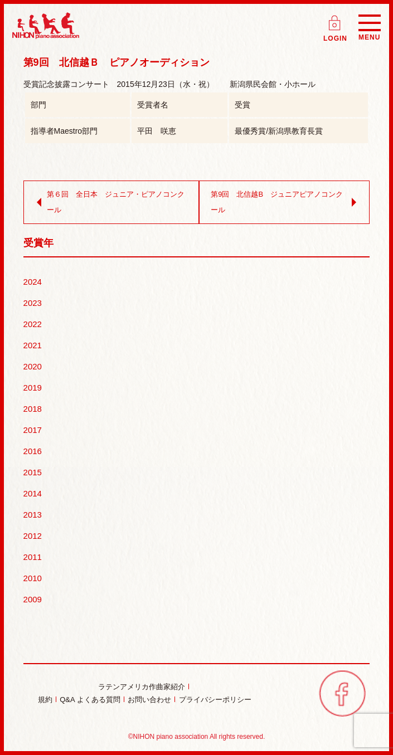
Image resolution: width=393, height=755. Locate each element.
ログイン (335, 19)
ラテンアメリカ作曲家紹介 (141, 687)
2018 (32, 408)
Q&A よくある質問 (90, 699)
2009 (32, 599)
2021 (32, 345)
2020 (32, 366)
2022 (32, 324)
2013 (32, 514)
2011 (32, 557)
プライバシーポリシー (215, 699)
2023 (32, 303)
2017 (32, 430)
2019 (32, 387)
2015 (32, 472)
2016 (32, 451)
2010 (32, 578)
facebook (342, 693)
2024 (32, 281)
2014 (32, 493)
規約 (45, 699)
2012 (32, 535)
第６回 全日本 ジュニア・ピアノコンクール (108, 202)
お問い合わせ (149, 699)
